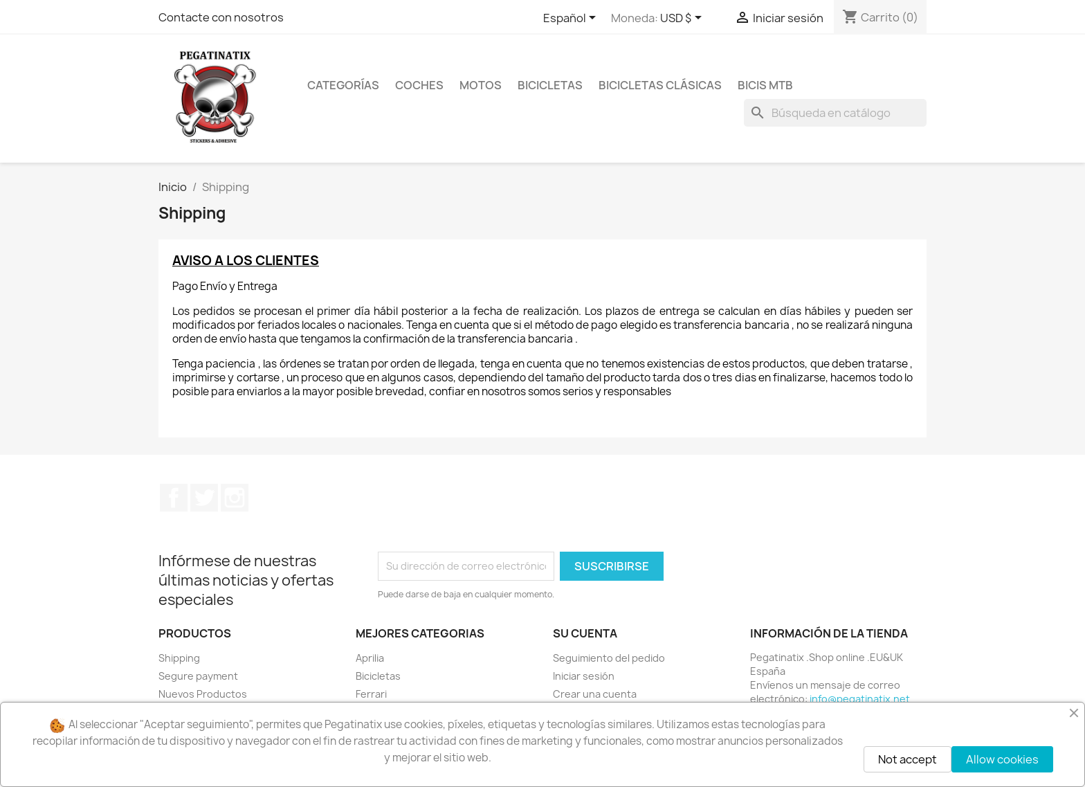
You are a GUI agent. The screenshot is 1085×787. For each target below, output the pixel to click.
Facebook (174, 498)
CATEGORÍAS (343, 85)
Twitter (204, 498)
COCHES (419, 85)
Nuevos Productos (202, 693)
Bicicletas (378, 675)
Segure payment (198, 675)
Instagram (234, 498)
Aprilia (370, 657)
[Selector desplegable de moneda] (683, 18)
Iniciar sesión (583, 675)
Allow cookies (1002, 759)
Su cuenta (585, 633)
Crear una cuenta (595, 693)
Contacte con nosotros (221, 17)
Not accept (907, 759)
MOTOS (480, 85)
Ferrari (371, 693)
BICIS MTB (765, 85)
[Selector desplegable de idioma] (572, 18)
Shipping (179, 657)
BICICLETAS (550, 85)
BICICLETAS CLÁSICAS (660, 85)
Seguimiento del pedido (609, 657)
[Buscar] (835, 113)
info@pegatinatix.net (860, 698)
